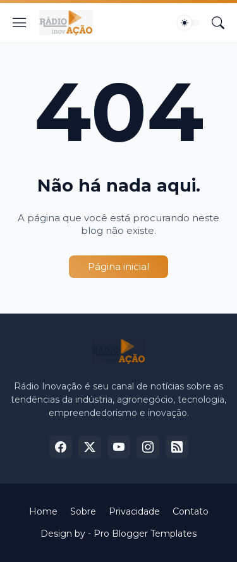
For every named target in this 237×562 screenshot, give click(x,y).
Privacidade (134, 511)
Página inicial (118, 266)
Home (43, 511)
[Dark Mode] (188, 23)
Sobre (83, 511)
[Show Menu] (19, 23)
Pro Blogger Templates (145, 533)
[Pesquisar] (218, 23)
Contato (191, 511)
